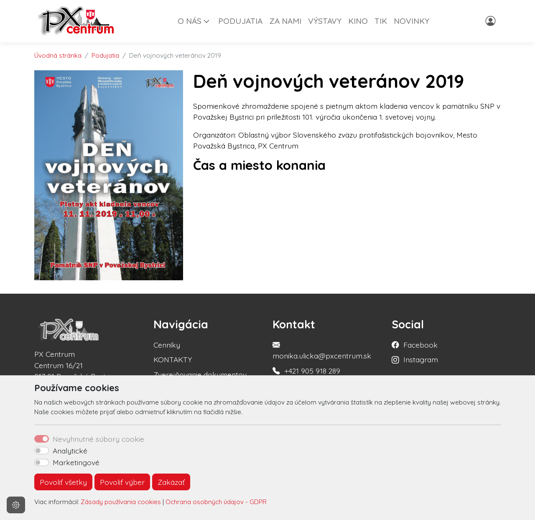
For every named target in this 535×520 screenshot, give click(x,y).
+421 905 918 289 (312, 370)
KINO (358, 21)
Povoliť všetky (63, 482)
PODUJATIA (240, 21)
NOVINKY (411, 21)
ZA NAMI (285, 21)
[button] (210, 21)
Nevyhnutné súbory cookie (98, 438)
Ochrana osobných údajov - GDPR (216, 502)
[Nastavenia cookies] (16, 505)
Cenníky (166, 344)
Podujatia (105, 55)
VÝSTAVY (324, 21)
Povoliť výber (122, 482)
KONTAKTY (172, 359)
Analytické (70, 450)
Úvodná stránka (58, 55)
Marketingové (76, 462)
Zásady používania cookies (121, 502)
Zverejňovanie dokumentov (200, 374)
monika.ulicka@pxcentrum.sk (322, 355)
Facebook (420, 344)
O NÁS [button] (189, 21)
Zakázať (171, 482)
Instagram (420, 359)
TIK (380, 21)
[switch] (41, 450)
